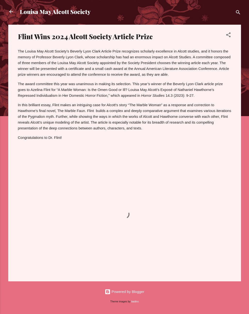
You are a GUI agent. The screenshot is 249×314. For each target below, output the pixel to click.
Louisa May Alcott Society (55, 11)
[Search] (238, 13)
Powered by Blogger (124, 292)
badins (135, 301)
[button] (228, 35)
